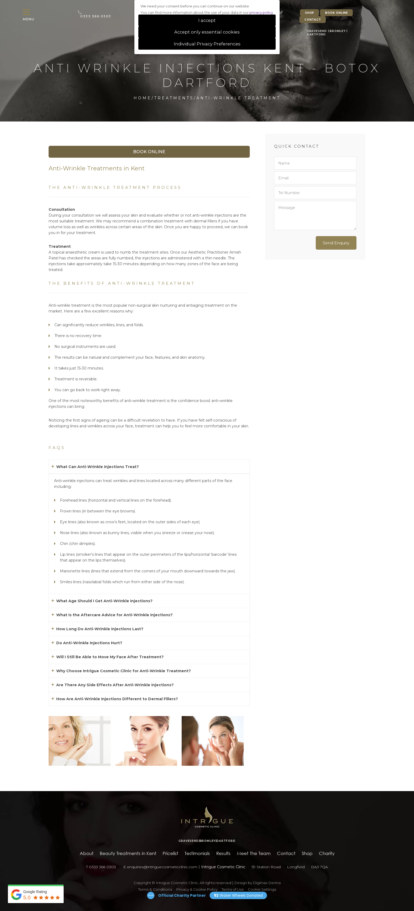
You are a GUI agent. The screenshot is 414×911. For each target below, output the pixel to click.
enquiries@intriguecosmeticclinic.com (162, 867)
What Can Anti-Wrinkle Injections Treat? (97, 466)
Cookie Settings (262, 889)
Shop (307, 853)
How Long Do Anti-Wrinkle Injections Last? (99, 629)
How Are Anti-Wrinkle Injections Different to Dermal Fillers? (117, 699)
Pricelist (170, 853)
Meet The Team (254, 853)
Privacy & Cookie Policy (197, 889)
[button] (149, 467)
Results (223, 853)
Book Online (149, 151)
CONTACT (312, 19)
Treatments (174, 98)
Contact (286, 853)
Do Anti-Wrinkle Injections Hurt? (89, 643)
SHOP (309, 13)
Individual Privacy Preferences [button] (207, 43)
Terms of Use (233, 889)
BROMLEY (338, 31)
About (86, 853)
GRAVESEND (317, 31)
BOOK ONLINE (336, 13)
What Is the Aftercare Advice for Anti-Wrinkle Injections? (114, 615)
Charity (327, 853)
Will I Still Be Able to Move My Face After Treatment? (110, 657)
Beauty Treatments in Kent (128, 853)
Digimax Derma (267, 883)
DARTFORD (316, 34)
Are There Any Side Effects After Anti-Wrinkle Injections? (115, 685)
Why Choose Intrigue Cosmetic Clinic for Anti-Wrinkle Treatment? (123, 671)
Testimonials (197, 853)
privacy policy (261, 12)
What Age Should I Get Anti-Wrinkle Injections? (104, 601)
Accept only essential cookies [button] (207, 32)
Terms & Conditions (155, 889)
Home (143, 98)
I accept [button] (207, 20)
